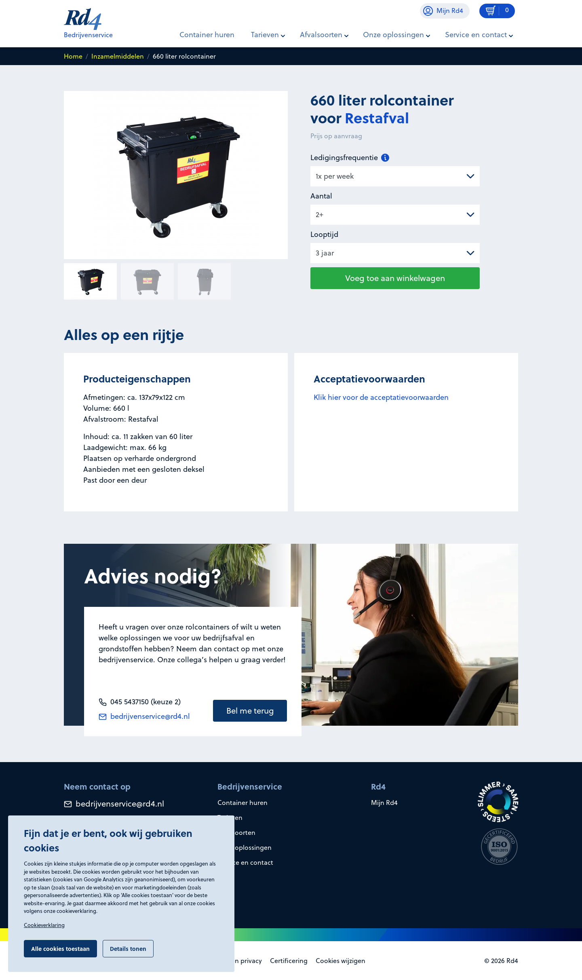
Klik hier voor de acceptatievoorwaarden (381, 397)
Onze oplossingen (244, 847)
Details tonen (128, 948)
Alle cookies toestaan (60, 948)
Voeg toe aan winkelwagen (395, 278)
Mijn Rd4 (384, 802)
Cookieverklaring (44, 925)
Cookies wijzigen (340, 960)
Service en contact (245, 862)
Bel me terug (250, 710)
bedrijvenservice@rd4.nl (144, 716)
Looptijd (324, 234)
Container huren (206, 35)
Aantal (321, 196)
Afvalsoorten (236, 832)
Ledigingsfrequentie (349, 157)
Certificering (289, 960)
